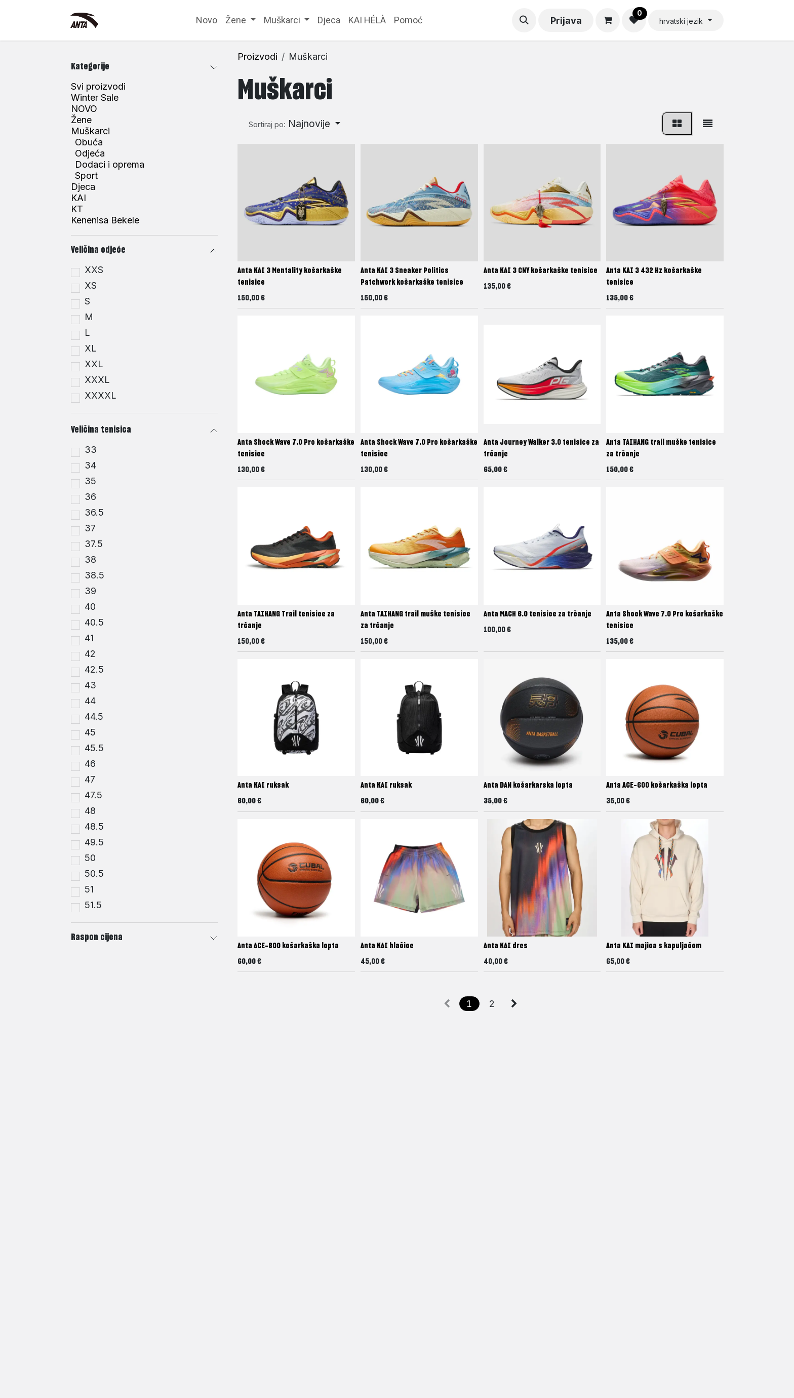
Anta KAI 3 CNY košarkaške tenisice (541, 271)
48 (90, 810)
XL (91, 348)
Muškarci (90, 131)
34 (90, 465)
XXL (94, 364)
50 (90, 858)
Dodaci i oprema (109, 164)
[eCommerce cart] (608, 20)
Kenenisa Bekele (105, 220)
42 (90, 653)
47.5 (93, 795)
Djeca (83, 186)
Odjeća (90, 153)
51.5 (93, 905)
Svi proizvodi (98, 86)
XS (91, 285)
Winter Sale (94, 97)
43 (90, 685)
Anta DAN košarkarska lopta (528, 786)
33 (91, 449)
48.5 (94, 826)
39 (90, 591)
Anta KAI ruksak (263, 786)
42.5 (94, 669)
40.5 (94, 622)
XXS (94, 270)
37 (90, 528)
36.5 (94, 512)
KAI (78, 198)
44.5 (94, 716)
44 (90, 701)
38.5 (94, 575)
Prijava (566, 20)
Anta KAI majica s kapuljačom (653, 946)
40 (90, 606)
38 (90, 559)
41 (89, 638)
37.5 (94, 544)
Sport (86, 175)
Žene (81, 120)
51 (89, 889)
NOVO (84, 108)
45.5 (94, 748)
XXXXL (100, 395)
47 (90, 779)
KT (77, 209)
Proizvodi (257, 56)
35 (90, 481)
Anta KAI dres (506, 946)
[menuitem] (206, 20)
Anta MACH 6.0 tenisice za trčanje (537, 614)
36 (90, 496)
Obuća (89, 142)
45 (90, 732)
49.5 (94, 842)
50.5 (94, 873)
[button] (524, 20)
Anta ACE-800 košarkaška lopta (288, 946)
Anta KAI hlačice (387, 946)
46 (90, 763)
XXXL (97, 379)
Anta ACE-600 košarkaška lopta (656, 786)
